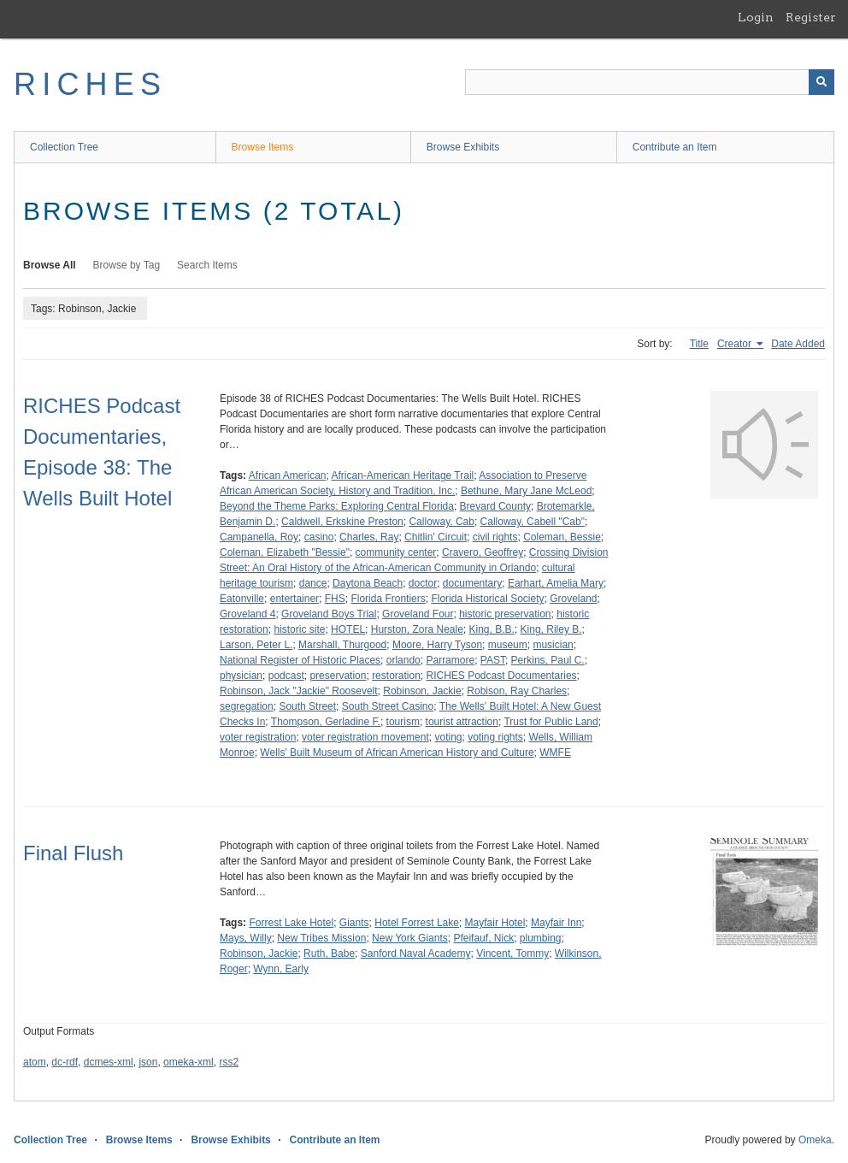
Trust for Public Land (551, 722)
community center (396, 552)
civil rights (495, 537)
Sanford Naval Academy (416, 953)
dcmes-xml (108, 1062)
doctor (423, 583)
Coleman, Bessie (562, 537)
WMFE (555, 753)
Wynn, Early (281, 969)
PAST (492, 660)
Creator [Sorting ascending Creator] (735, 344)
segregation (247, 706)
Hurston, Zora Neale (417, 629)
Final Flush (73, 853)
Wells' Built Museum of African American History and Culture (396, 753)
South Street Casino (387, 706)
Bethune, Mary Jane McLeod (526, 491)
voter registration (258, 737)
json (147, 1062)
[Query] (649, 82)
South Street (307, 706)
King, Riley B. (551, 629)
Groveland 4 (247, 614)
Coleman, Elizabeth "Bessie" (285, 552)
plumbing (541, 938)
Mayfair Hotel (495, 923)
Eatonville (242, 599)
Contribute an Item (675, 147)
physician (241, 676)
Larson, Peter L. (256, 645)
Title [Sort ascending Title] (699, 344)
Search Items (207, 265)
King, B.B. (491, 629)
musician (553, 645)
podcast (286, 676)
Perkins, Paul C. (548, 660)
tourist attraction (462, 722)
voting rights (495, 737)
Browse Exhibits (463, 147)
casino (319, 537)
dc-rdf (64, 1062)
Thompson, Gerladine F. (325, 722)
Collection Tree (64, 147)
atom (34, 1062)
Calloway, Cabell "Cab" (532, 522)
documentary (472, 583)
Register (811, 17)
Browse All (49, 265)
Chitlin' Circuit (435, 537)
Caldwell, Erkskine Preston (342, 522)
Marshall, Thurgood (342, 645)
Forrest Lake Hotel (291, 923)
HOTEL (348, 629)
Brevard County (495, 506)
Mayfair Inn (556, 923)
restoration (396, 676)
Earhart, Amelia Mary (556, 583)
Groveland (573, 599)
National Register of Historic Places (300, 660)
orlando (403, 660)
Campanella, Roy (259, 537)
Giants (354, 923)
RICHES (90, 84)
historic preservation (505, 614)
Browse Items (263, 147)
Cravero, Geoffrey (482, 552)
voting (448, 737)
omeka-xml (188, 1062)
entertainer (294, 599)
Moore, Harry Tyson (437, 645)
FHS (335, 599)
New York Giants (410, 938)
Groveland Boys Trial (328, 614)
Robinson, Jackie (422, 691)
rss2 (228, 1062)
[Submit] (821, 82)
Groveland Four (417, 614)
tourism (403, 722)
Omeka (815, 1140)
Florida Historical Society (487, 599)
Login (756, 17)
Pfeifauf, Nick (483, 938)
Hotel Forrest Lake (416, 923)
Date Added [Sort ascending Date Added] (798, 344)
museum (507, 645)
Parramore (450, 660)
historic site (299, 629)
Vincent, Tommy (512, 953)
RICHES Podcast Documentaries (502, 676)
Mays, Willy (246, 938)
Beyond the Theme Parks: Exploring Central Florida (337, 506)
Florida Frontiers (387, 599)
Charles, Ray (368, 537)
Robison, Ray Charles (517, 691)
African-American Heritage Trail (403, 475)
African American (288, 475)
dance (313, 583)
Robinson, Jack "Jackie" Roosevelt (299, 691)
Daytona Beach (368, 583)
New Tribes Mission (321, 938)
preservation (337, 676)
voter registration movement (365, 737)
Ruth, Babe (329, 953)
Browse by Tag (127, 265)
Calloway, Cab (441, 522)
